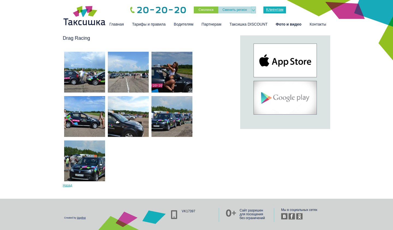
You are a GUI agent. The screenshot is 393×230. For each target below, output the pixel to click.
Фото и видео (288, 24)
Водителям (183, 24)
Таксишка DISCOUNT (248, 24)
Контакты (318, 24)
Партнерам (211, 24)
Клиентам (274, 9)
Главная (116, 24)
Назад (67, 185)
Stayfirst (81, 217)
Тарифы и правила (149, 24)
